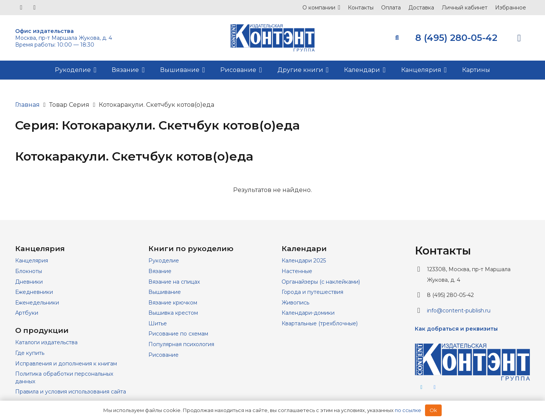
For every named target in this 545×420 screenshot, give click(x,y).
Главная (27, 104)
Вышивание (164, 292)
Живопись (295, 302)
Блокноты (28, 271)
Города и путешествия (312, 292)
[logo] (272, 38)
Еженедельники (37, 302)
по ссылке (408, 410)
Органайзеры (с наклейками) (321, 281)
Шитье (157, 323)
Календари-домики (308, 312)
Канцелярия (31, 260)
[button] (337, 7)
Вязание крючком (172, 302)
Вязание (159, 271)
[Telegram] (34, 8)
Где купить (29, 353)
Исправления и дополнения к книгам (66, 363)
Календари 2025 (304, 260)
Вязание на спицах (174, 281)
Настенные (297, 271)
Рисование (163, 354)
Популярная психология (181, 344)
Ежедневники (34, 292)
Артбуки (26, 312)
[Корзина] (519, 38)
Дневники (29, 281)
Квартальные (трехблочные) (320, 323)
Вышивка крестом (173, 312)
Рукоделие (163, 260)
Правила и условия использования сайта (70, 391)
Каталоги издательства (46, 342)
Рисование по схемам (178, 333)
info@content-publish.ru (458, 310)
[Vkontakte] (21, 8)
